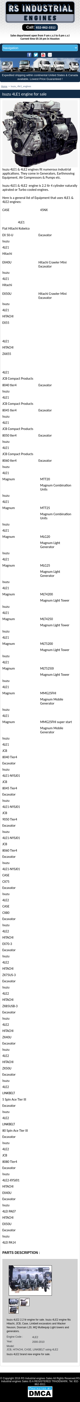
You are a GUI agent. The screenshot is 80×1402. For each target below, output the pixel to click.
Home (4, 86)
